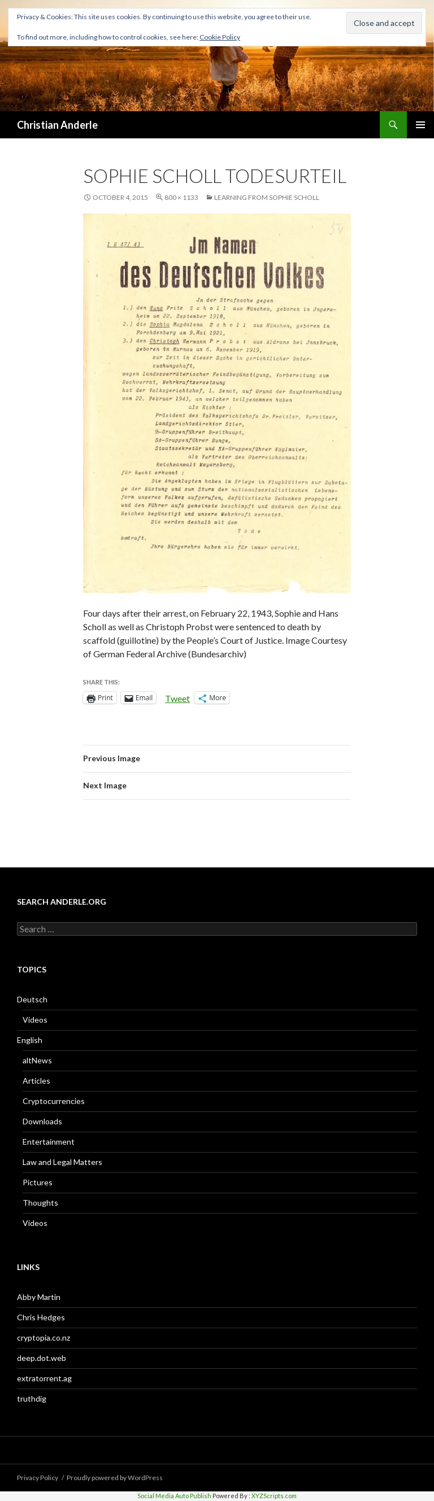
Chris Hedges (41, 1317)
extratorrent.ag (44, 1378)
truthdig (31, 1398)
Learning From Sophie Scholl (266, 197)
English (29, 1040)
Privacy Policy (37, 1477)
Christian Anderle (57, 125)
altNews (37, 1060)
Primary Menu (420, 124)
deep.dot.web (41, 1358)
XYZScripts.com (274, 1495)
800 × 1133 (181, 197)
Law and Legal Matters (62, 1162)
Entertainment (49, 1141)
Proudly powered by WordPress (115, 1477)
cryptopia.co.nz (43, 1337)
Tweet (177, 697)
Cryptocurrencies (54, 1101)
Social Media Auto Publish (174, 1495)
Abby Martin (38, 1297)
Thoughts (40, 1202)
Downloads (42, 1121)
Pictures (38, 1182)
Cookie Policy (219, 37)
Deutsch (32, 999)
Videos (35, 1019)
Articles (36, 1080)
